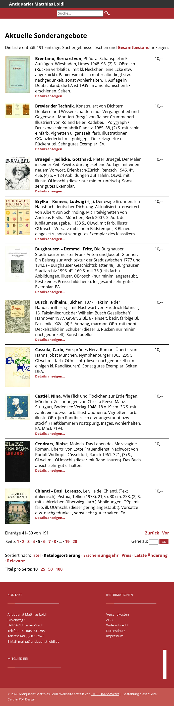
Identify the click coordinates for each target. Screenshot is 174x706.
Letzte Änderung (150, 555)
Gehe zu (139, 541)
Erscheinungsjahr (101, 555)
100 (59, 569)
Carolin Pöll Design (21, 699)
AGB (109, 620)
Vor (165, 533)
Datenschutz (115, 630)
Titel (36, 555)
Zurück (152, 533)
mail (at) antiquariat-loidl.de (38, 641)
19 (67, 541)
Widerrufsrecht (117, 625)
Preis (126, 555)
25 (43, 569)
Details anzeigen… (50, 96)
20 (75, 541)
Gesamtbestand (134, 47)
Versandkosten (117, 614)
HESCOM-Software (105, 694)
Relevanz (16, 561)
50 (50, 569)
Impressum (114, 636)
